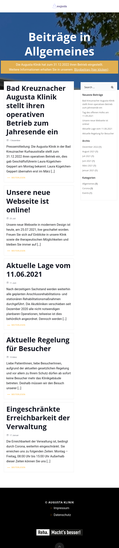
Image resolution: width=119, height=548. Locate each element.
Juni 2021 (87, 160)
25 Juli (11, 218)
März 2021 (87, 165)
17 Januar (12, 435)
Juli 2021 (86, 156)
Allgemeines (88, 183)
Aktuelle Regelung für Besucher (98, 133)
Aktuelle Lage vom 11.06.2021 (97, 128)
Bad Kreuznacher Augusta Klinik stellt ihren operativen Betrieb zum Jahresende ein (98, 104)
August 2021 (88, 151)
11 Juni (11, 283)
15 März (11, 357)
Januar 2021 (88, 170)
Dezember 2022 (90, 146)
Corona (86, 188)
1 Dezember (13, 140)
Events (85, 192)
